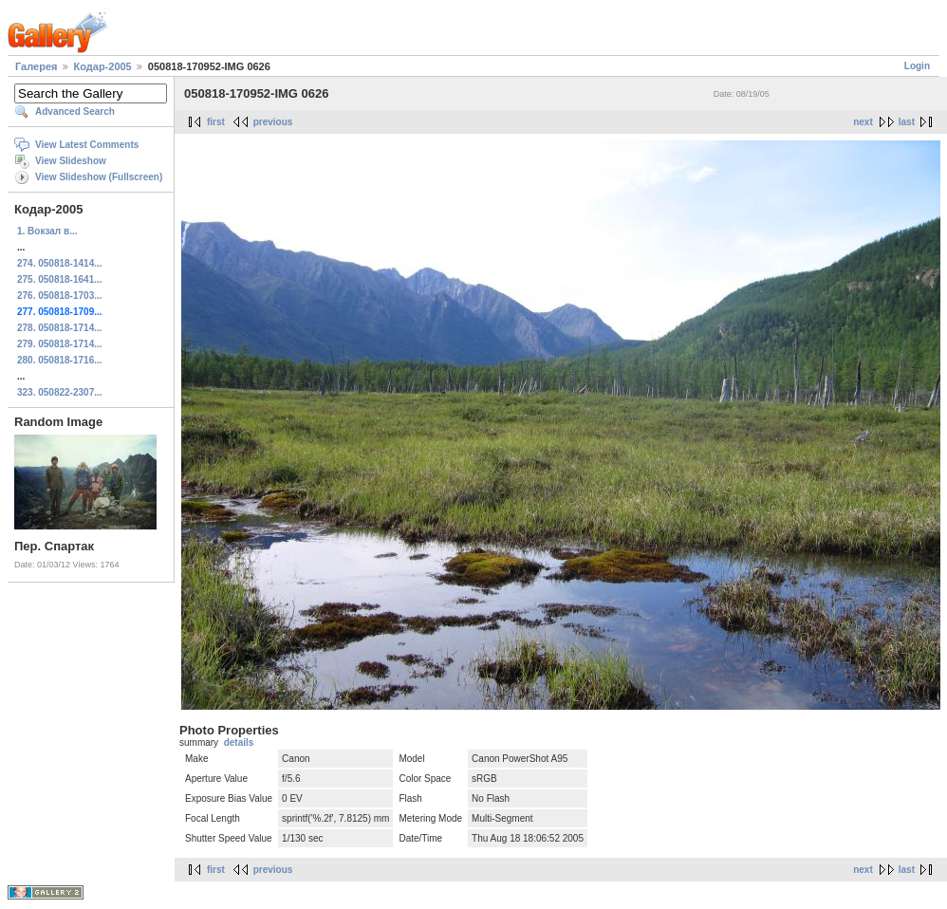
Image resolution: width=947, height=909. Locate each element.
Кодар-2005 (103, 66)
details (239, 742)
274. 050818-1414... (59, 263)
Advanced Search (75, 111)
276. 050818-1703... (59, 295)
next (863, 122)
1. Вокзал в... (47, 231)
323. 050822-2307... (59, 392)
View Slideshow (70, 161)
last (907, 122)
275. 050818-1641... (59, 279)
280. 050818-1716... (59, 360)
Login (917, 66)
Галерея (36, 66)
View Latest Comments (87, 144)
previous (273, 122)
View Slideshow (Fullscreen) (98, 177)
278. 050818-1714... (59, 328)
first (216, 122)
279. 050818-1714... (59, 344)
